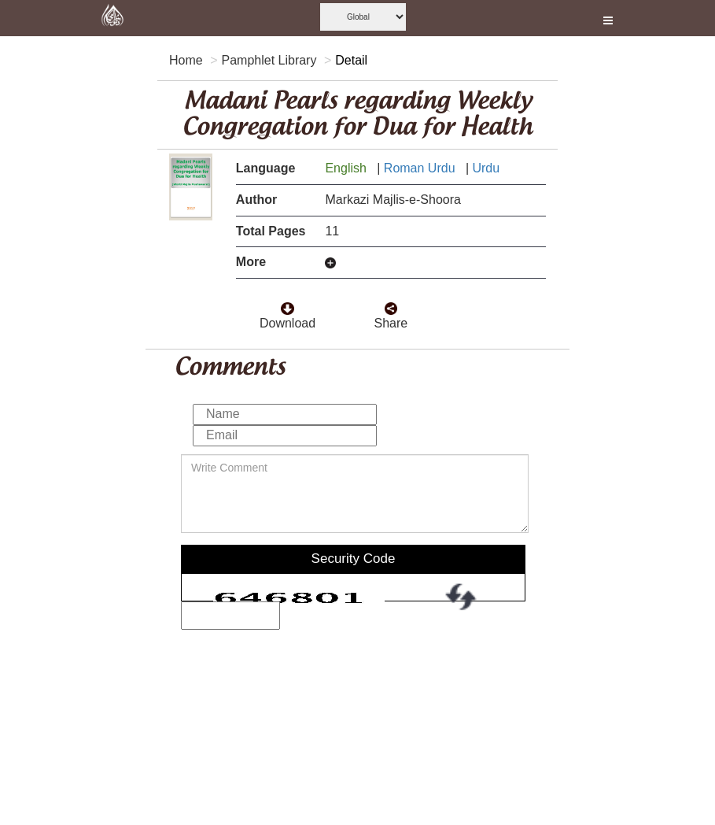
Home (186, 60)
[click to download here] (287, 304)
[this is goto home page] (112, 18)
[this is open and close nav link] (608, 18)
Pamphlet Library (268, 60)
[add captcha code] (230, 615)
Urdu (487, 168)
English (347, 168)
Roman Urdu (421, 168)
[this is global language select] (363, 17)
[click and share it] (391, 304)
